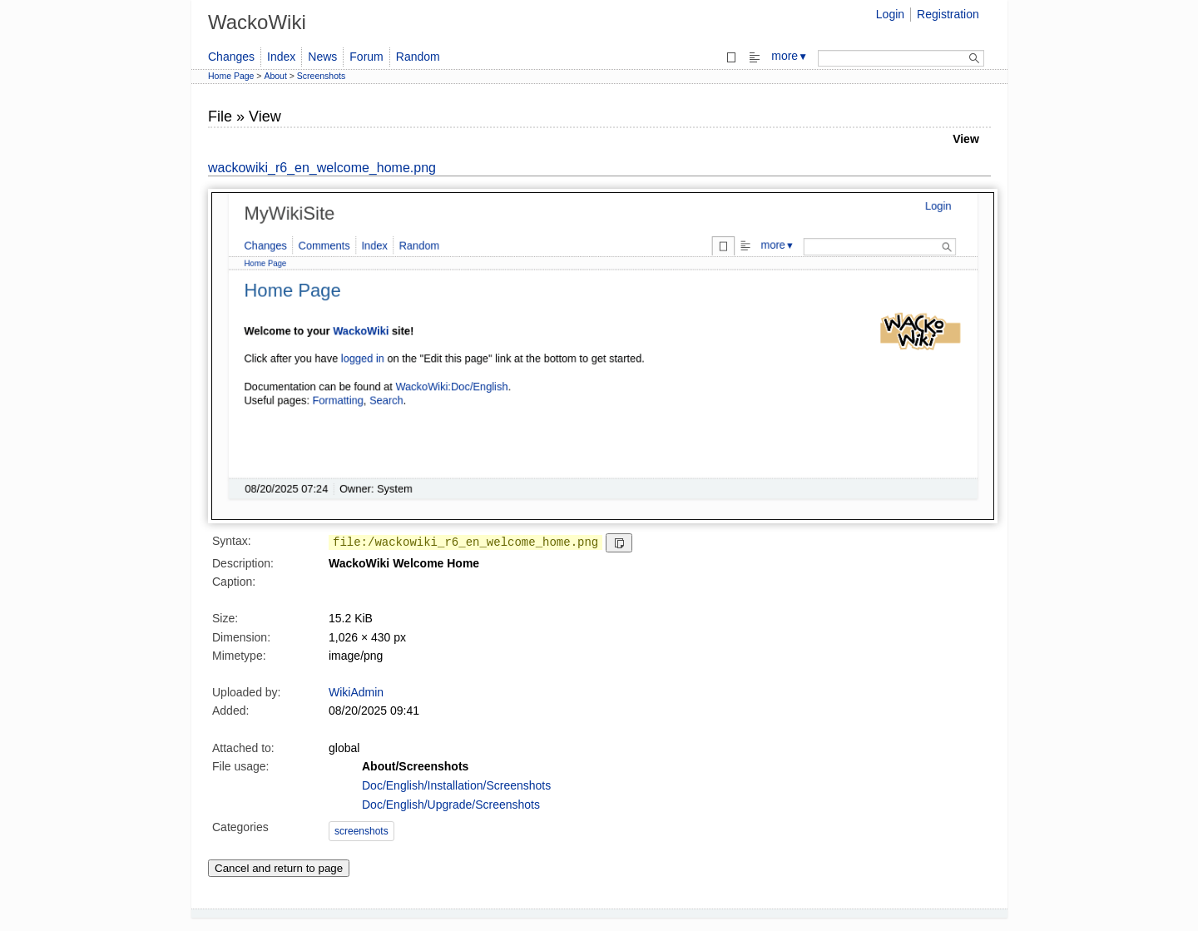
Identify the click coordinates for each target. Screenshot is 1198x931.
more (789, 55)
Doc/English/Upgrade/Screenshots (451, 804)
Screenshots (321, 76)
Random (418, 56)
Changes (231, 56)
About (275, 76)
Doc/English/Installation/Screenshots (456, 785)
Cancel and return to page (279, 868)
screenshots (361, 831)
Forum (366, 56)
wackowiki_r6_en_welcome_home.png (322, 168)
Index (281, 56)
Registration (948, 14)
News (322, 56)
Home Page (231, 76)
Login (890, 14)
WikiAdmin (356, 692)
